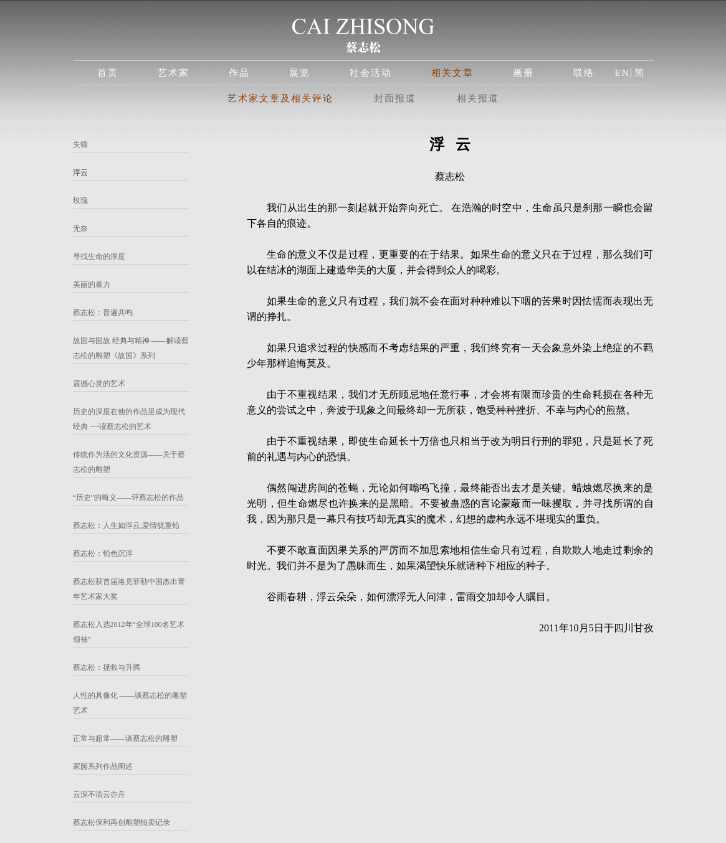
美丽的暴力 (91, 284)
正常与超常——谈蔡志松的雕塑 (125, 738)
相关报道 (478, 98)
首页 (107, 73)
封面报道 (395, 98)
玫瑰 (80, 200)
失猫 (80, 144)
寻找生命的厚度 (99, 256)
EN (622, 73)
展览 (299, 73)
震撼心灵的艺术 (99, 383)
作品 (239, 73)
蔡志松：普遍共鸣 (103, 312)
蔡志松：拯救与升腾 (106, 667)
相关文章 (452, 73)
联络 (584, 73)
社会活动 (371, 73)
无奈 (80, 228)
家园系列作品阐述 (103, 766)
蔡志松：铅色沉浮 (103, 553)
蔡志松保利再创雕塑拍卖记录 (121, 822)
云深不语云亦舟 (99, 794)
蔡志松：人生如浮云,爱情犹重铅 (126, 525)
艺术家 (173, 73)
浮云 (80, 172)
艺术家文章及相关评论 (280, 98)
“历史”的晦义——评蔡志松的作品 (128, 497)
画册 (523, 73)
